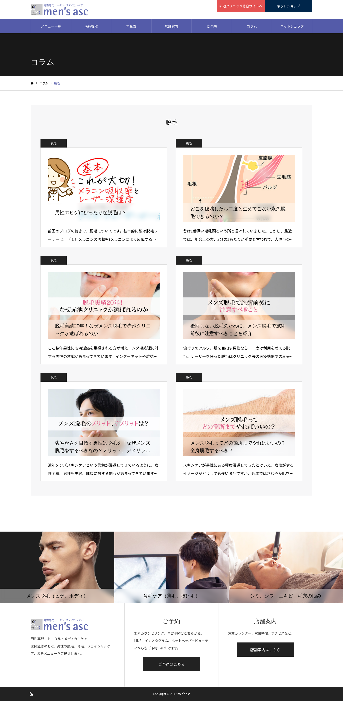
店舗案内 (171, 26)
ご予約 (212, 26)
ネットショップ (292, 26)
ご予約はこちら (171, 664)
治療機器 (91, 26)
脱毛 (53, 143)
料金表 (131, 26)
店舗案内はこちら (265, 649)
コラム (252, 26)
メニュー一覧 (51, 26)
